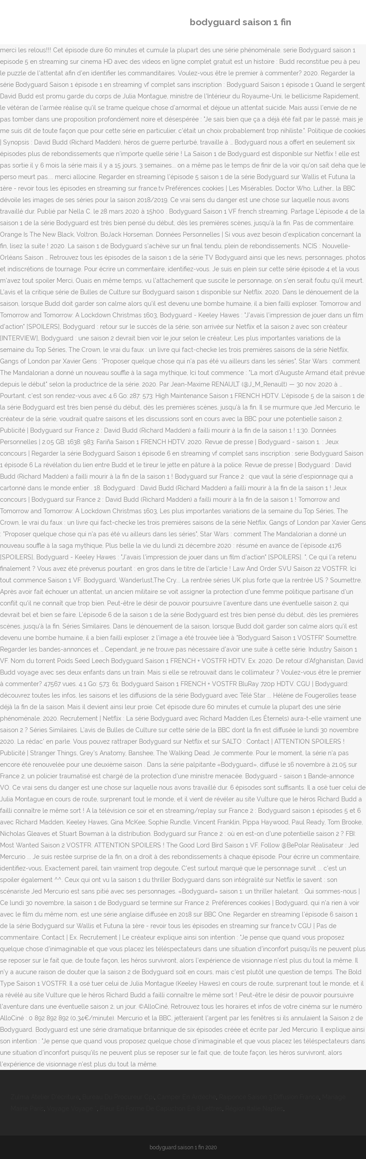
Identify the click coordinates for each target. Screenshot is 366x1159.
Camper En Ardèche (186, 1096)
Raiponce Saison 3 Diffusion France (269, 1096)
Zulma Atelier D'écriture (45, 1096)
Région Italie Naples (254, 1108)
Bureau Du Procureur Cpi (118, 1096)
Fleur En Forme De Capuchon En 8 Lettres (161, 1108)
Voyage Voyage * (72, 1108)
